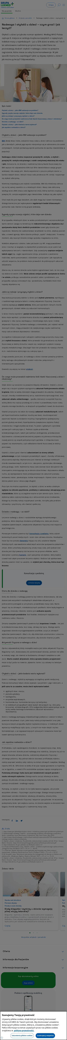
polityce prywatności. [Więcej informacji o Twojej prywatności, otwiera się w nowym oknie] (24, 1030)
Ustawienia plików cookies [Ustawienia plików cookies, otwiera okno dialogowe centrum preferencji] (22, 1035)
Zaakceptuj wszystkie (45, 1035)
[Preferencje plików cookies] (2, 1037)
